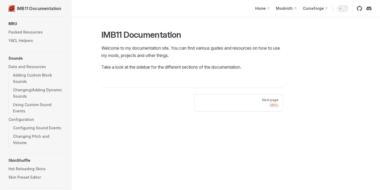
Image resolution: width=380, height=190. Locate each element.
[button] (35, 67)
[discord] (369, 8)
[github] (359, 8)
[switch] (343, 8)
